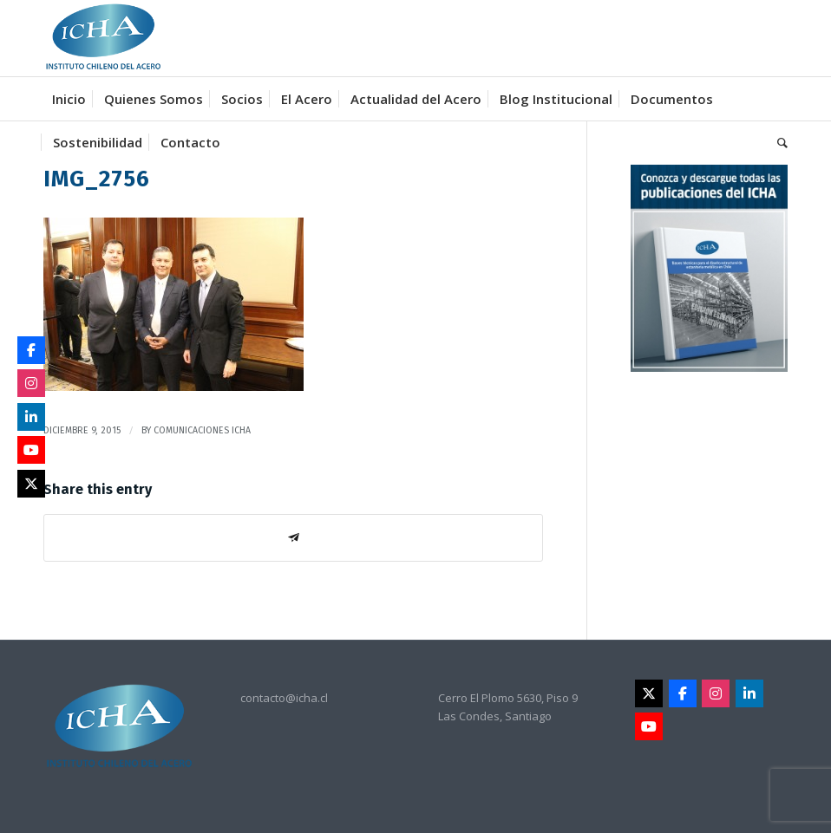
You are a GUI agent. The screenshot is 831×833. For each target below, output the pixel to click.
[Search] (778, 142)
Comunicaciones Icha (202, 430)
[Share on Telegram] (293, 537)
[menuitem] (69, 98)
